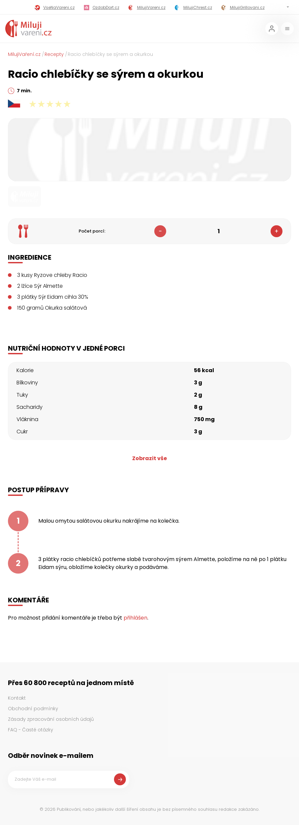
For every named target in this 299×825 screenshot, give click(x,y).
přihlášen (135, 618)
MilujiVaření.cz (24, 54)
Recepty (54, 54)
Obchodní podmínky (33, 708)
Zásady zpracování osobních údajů (51, 719)
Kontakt (17, 698)
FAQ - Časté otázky (30, 729)
